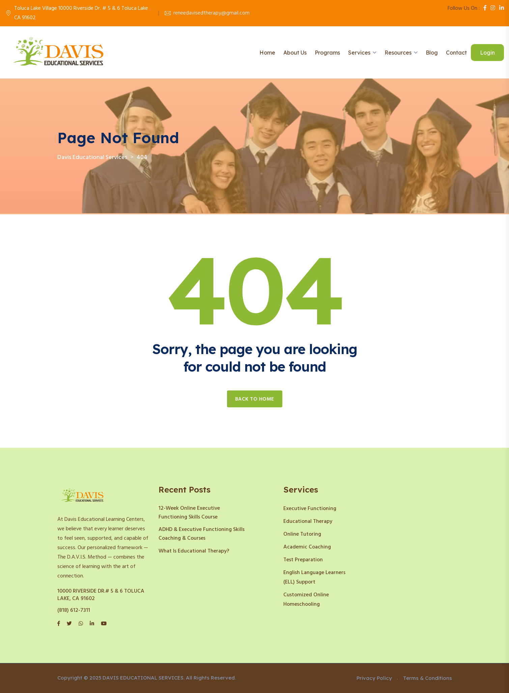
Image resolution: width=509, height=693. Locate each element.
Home (267, 52)
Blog (432, 52)
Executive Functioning (309, 508)
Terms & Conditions (427, 678)
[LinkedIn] (501, 8)
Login (487, 52)
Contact (456, 52)
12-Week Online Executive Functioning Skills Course (189, 513)
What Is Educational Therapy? (194, 551)
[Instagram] (492, 8)
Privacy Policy (374, 678)
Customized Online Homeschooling (306, 600)
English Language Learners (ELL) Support (314, 577)
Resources (398, 52)
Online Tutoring (302, 534)
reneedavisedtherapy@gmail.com (211, 13)
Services (359, 52)
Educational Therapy (307, 521)
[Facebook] (485, 8)
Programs (327, 52)
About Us (295, 52)
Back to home (254, 399)
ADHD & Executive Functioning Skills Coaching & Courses (202, 534)
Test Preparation (303, 560)
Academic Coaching (307, 547)
